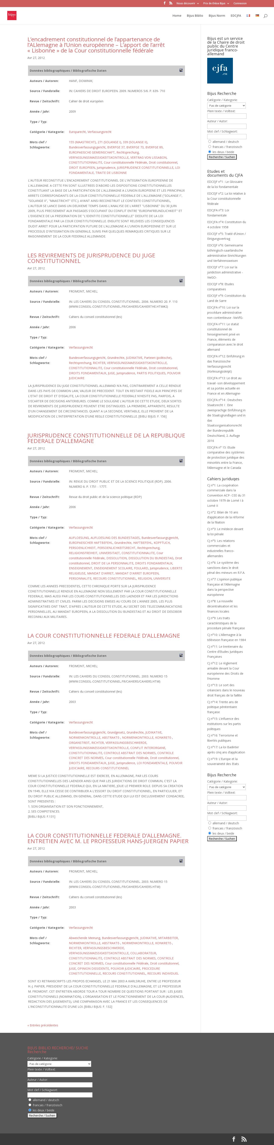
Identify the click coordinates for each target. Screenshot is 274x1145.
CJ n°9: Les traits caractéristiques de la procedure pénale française (226, 623)
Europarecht (77, 132)
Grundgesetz (116, 732)
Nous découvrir (186, 3)
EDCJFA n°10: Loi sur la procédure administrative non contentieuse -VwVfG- (225, 312)
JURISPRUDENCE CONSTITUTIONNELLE (145, 167)
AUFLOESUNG (79, 538)
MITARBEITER (168, 938)
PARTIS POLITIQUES (151, 373)
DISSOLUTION (116, 558)
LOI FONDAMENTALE (152, 763)
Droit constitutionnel (163, 162)
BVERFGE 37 (116, 147)
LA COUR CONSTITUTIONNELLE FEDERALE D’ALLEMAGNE (103, 635)
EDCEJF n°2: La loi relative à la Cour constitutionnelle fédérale (226, 198)
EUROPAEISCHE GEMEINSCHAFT (92, 152)
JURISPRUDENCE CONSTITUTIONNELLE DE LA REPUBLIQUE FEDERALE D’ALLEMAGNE (106, 438)
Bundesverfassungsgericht (87, 147)
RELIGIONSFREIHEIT (83, 553)
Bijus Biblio (195, 16)
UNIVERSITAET (109, 553)
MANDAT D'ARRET (100, 573)
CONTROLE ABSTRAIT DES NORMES (130, 753)
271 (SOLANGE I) (109, 142)
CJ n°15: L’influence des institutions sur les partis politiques (224, 724)
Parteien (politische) (157, 358)
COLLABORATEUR (143, 953)
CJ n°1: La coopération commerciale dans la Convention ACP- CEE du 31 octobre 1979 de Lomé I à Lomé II (226, 495)
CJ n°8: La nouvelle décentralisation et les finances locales (222, 606)
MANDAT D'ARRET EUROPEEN (137, 573)
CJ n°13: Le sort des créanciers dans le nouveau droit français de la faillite (226, 690)
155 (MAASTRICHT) (82, 142)
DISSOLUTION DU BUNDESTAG (150, 558)
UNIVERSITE (161, 578)
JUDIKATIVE (134, 358)
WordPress (97, 1139)
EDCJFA (236, 16)
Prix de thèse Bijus (214, 3)
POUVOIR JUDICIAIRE (125, 968)
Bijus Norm (217, 16)
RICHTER (99, 363)
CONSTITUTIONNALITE (85, 162)
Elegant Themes (55, 1139)
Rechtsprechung (127, 152)
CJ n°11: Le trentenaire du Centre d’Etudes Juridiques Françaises (225, 651)
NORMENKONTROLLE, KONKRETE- (147, 737)
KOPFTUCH (162, 543)
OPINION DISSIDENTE (93, 968)
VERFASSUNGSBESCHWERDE (126, 743)
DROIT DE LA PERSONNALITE (112, 563)
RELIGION (145, 578)
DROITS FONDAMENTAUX (87, 373)
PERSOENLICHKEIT (82, 548)
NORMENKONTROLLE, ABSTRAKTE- (94, 737)
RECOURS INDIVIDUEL (163, 973)
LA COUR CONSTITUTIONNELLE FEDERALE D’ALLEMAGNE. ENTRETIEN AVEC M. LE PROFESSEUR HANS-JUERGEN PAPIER (108, 838)
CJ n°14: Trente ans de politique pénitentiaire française (222, 707)
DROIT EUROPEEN (82, 167)
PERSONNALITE (80, 578)
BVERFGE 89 (154, 147)
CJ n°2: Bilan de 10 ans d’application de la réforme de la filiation (225, 517)
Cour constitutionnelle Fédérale (125, 162)
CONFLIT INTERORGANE (147, 748)
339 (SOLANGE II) (135, 142)
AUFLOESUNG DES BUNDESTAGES (115, 538)
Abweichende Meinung (84, 938)
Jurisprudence (106, 167)
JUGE (111, 373)
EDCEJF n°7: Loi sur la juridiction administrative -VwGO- (225, 272)
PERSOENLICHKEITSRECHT (116, 548)
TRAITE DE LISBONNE (111, 173)
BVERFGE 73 (135, 147)
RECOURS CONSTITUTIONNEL (114, 578)
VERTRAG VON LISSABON (148, 157)
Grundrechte (115, 358)
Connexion (240, 3)
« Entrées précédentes (42, 1025)
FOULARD (141, 568)
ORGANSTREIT (79, 743)
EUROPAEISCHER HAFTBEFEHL (91, 543)
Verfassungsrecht (100, 132)
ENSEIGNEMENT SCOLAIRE (113, 568)
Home (177, 16)
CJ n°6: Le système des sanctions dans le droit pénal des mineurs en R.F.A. (226, 568)
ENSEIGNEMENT (80, 568)
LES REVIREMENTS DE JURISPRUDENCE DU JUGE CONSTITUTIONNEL (91, 258)
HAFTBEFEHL (142, 543)
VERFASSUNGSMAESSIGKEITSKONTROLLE (99, 157)
